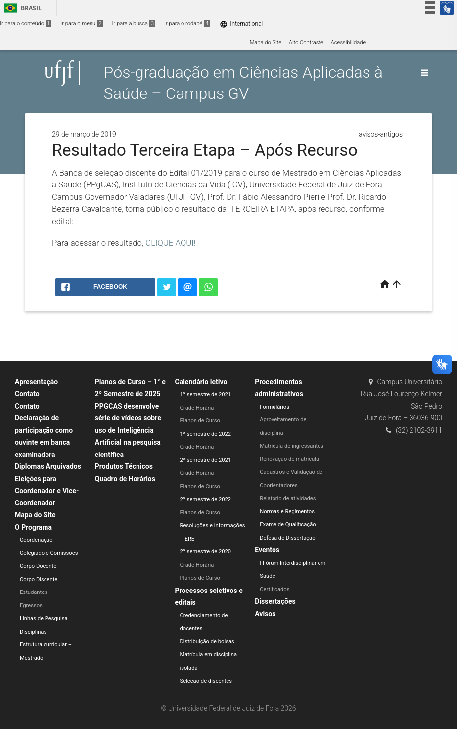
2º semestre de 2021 (205, 460)
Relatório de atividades (288, 498)
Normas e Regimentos (287, 511)
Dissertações (275, 601)
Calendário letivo (201, 382)
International (241, 24)
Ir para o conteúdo (25, 23)
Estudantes (33, 592)
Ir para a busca (133, 23)
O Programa (33, 527)
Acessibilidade (348, 42)
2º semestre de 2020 (205, 551)
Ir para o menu (81, 23)
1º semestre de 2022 (205, 434)
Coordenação (36, 540)
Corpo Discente (38, 579)
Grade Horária (197, 408)
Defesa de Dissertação (287, 538)
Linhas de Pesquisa (44, 618)
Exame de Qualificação (288, 524)
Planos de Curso (200, 420)
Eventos (267, 550)
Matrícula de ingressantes (291, 446)
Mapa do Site (265, 42)
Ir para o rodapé (187, 23)
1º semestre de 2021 (205, 394)
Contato (27, 394)
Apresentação (36, 382)
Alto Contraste (306, 42)
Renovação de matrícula (289, 459)
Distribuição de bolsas (207, 641)
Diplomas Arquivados (48, 466)
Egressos (31, 605)
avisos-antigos (381, 134)
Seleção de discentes (206, 681)
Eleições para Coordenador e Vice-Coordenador (47, 491)
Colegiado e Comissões (49, 553)
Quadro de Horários (125, 479)
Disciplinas (33, 632)
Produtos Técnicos (124, 466)
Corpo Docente (38, 566)
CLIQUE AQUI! (170, 243)
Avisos (265, 614)
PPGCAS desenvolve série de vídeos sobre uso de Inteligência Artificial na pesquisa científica (128, 430)
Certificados (274, 589)
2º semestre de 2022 (205, 499)
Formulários (274, 407)
